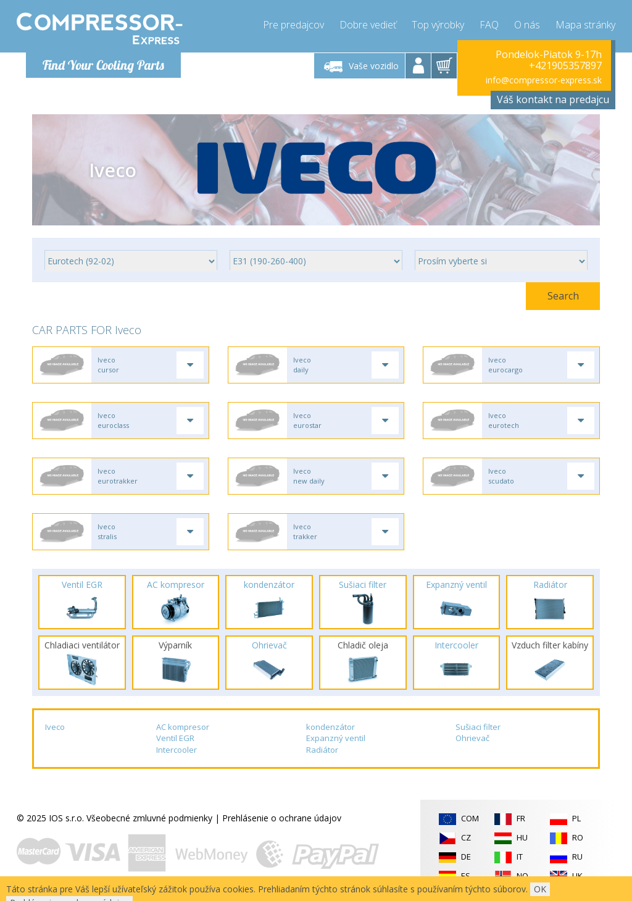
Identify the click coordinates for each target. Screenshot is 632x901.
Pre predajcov (293, 25)
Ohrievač (472, 738)
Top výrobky (438, 25)
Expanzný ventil (335, 738)
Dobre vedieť (367, 25)
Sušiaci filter (478, 726)
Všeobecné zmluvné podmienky (149, 818)
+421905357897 (565, 65)
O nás (527, 25)
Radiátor (322, 749)
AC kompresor (182, 726)
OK (540, 889)
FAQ (489, 25)
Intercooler (176, 749)
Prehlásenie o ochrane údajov (281, 818)
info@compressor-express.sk (544, 80)
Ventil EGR (175, 738)
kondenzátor (330, 726)
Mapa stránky (585, 25)
